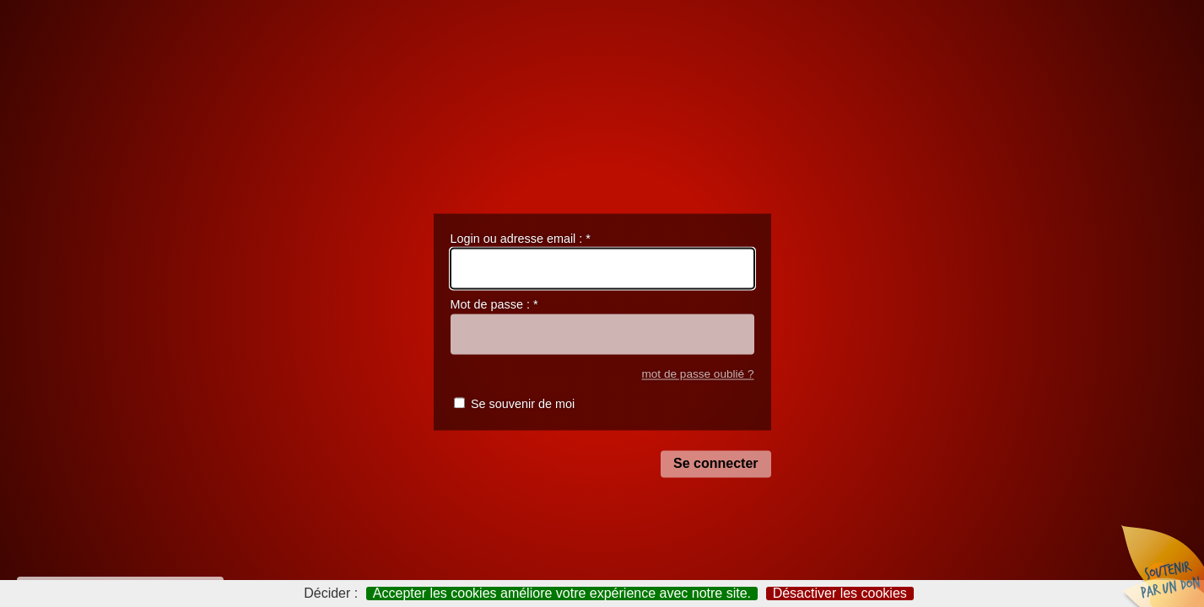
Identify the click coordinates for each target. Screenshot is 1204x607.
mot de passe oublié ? (697, 374)
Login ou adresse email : (521, 238)
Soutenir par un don (1162, 565)
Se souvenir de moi (523, 404)
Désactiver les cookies (840, 593)
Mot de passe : (494, 305)
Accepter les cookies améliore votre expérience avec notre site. (562, 593)
